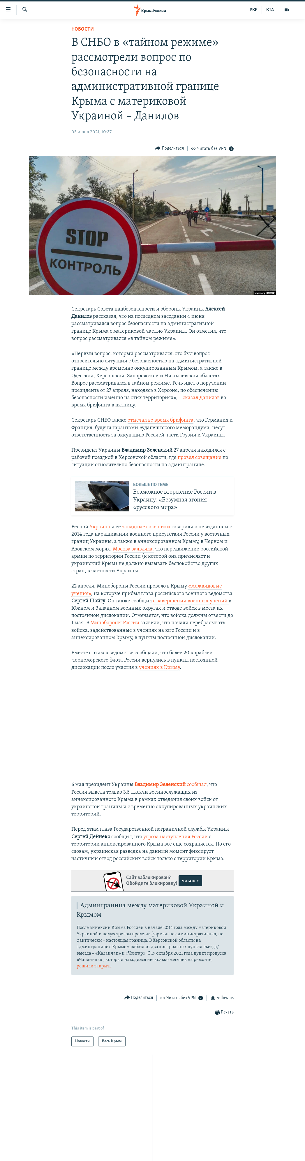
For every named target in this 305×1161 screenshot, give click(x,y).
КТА (270, 10)
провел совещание (199, 457)
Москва (122, 549)
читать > (190, 880)
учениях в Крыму (159, 667)
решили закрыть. (94, 966)
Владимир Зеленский (161, 785)
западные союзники (146, 527)
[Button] (169, 148)
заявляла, (143, 549)
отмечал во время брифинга (160, 420)
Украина (100, 527)
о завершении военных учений (191, 601)
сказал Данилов (201, 398)
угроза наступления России (176, 837)
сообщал (197, 785)
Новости (82, 29)
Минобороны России (114, 623)
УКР (254, 10)
